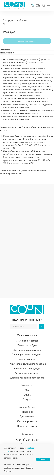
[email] (23, 326)
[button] (38, 5)
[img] (32, 5)
